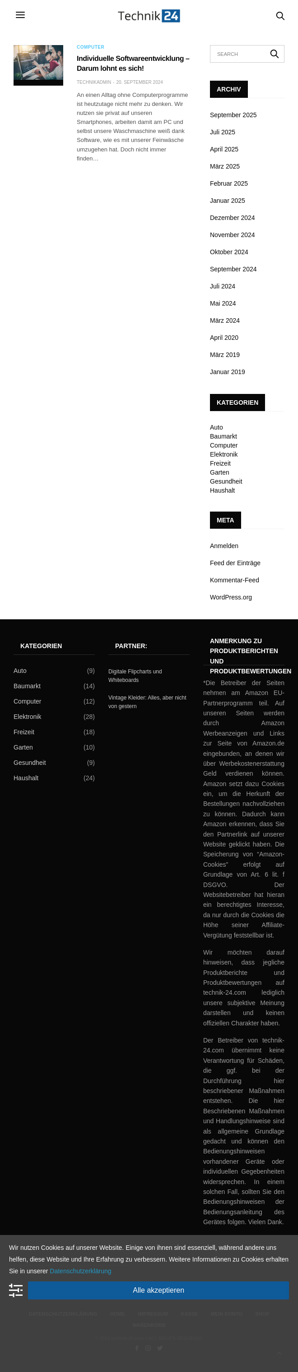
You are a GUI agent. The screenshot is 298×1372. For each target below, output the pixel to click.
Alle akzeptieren (158, 1290)
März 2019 (225, 354)
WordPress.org (231, 597)
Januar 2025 (227, 200)
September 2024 (233, 269)
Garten (219, 472)
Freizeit (220, 463)
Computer (90, 47)
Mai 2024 (223, 303)
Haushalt (222, 490)
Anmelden (224, 545)
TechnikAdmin (94, 82)
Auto (216, 427)
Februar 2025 (229, 183)
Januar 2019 (227, 371)
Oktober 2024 (229, 252)
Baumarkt (223, 436)
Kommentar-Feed (234, 580)
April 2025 (224, 149)
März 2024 (225, 320)
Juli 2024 (222, 286)
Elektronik (223, 454)
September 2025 (233, 115)
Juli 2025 (222, 132)
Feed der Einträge (235, 563)
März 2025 (225, 166)
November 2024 (232, 234)
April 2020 (224, 337)
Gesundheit (226, 481)
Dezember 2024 (232, 217)
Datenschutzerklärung (80, 1271)
